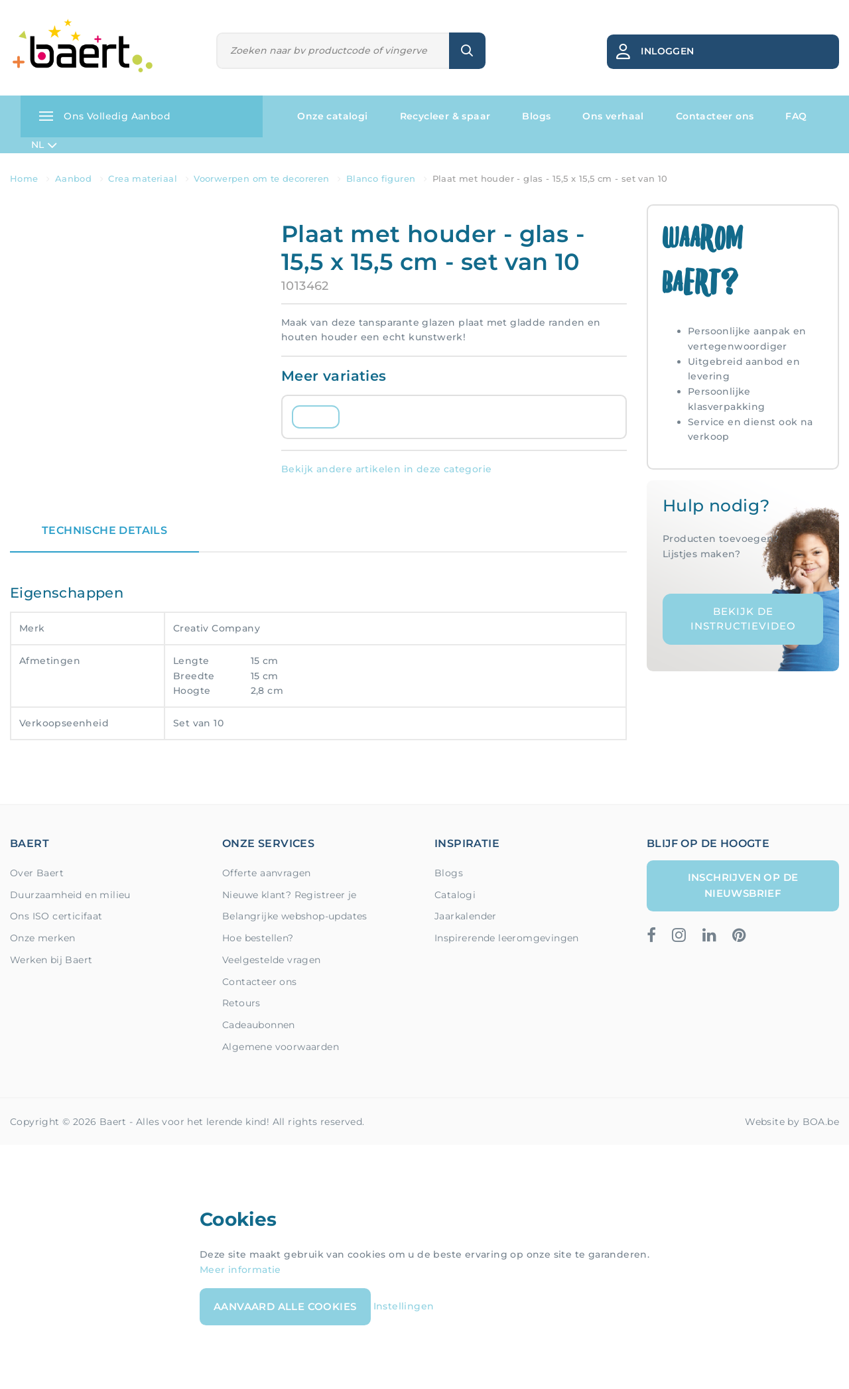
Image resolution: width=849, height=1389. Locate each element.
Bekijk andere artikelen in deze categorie (386, 469)
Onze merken (42, 938)
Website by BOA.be (792, 1122)
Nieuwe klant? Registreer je (289, 895)
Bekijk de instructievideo (743, 619)
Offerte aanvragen (266, 873)
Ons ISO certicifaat (56, 916)
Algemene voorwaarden (280, 1047)
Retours (241, 1003)
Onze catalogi (332, 116)
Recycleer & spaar (445, 116)
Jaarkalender (465, 916)
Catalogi (455, 895)
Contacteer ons (715, 116)
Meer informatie (240, 1270)
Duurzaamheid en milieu (70, 895)
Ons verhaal (612, 116)
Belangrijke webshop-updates (294, 916)
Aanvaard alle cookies (285, 1306)
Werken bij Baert (51, 960)
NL (44, 145)
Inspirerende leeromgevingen (506, 938)
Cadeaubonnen (258, 1025)
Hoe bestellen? (258, 938)
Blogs (536, 116)
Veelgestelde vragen (271, 960)
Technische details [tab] (104, 530)
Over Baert (37, 873)
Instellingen (403, 1305)
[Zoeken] (333, 51)
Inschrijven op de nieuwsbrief (743, 885)
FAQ (796, 116)
